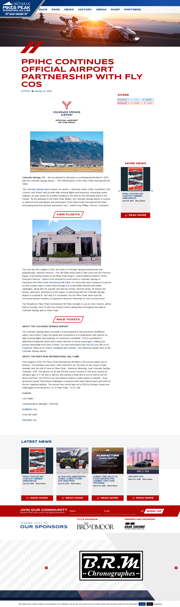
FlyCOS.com (92, 344)
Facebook (27, 348)
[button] (123, 99)
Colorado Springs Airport (39, 189)
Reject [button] (150, 604)
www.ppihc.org (29, 420)
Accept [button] (142, 604)
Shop (115, 9)
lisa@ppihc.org (29, 409)
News (69, 9)
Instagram (58, 348)
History (85, 9)
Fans (56, 9)
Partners (132, 9)
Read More (157, 604)
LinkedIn (72, 348)
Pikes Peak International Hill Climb (53, 282)
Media (101, 9)
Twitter (49, 348)
